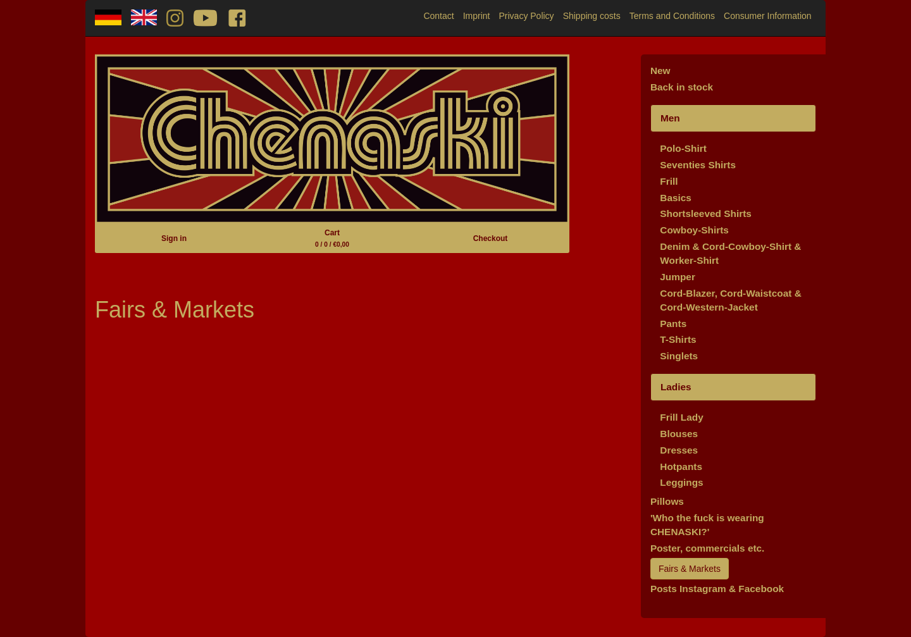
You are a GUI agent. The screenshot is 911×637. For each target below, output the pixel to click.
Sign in (174, 238)
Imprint (476, 16)
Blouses (679, 433)
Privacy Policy (526, 16)
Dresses (679, 450)
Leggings (681, 482)
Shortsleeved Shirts (706, 213)
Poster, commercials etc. (707, 548)
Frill (669, 181)
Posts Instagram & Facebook (717, 588)
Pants (673, 323)
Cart (332, 238)
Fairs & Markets (690, 569)
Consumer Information (768, 16)
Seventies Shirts (698, 164)
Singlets (679, 355)
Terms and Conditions (672, 16)
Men (670, 118)
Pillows (667, 501)
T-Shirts (678, 339)
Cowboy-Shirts (694, 230)
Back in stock (681, 87)
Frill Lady (681, 417)
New (660, 70)
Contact (438, 16)
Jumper (677, 276)
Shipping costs (592, 16)
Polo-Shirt (683, 148)
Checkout (490, 238)
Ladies (675, 386)
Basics (675, 197)
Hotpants (681, 466)
